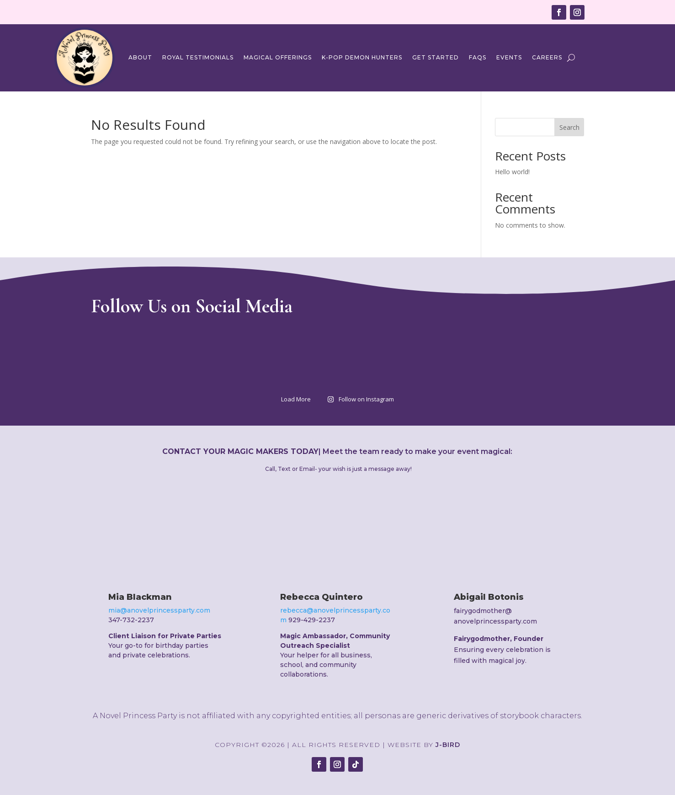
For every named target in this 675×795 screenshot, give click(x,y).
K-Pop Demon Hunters (362, 57)
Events (509, 57)
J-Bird (448, 745)
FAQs (477, 57)
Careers (547, 57)
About (140, 57)
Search (569, 127)
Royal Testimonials (198, 57)
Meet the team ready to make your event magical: (417, 451)
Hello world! (512, 171)
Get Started (435, 57)
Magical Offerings (278, 57)
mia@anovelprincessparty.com (159, 610)
